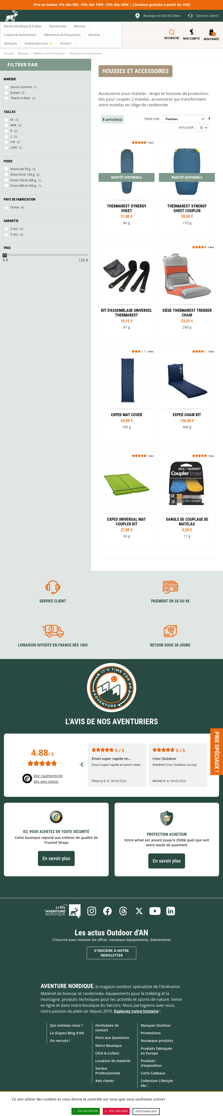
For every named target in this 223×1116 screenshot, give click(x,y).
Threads (123, 911)
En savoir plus (56, 858)
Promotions (151, 1033)
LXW (13, 147)
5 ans (14, 234)
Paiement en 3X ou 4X (170, 601)
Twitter (139, 911)
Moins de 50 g (20, 169)
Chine (14, 207)
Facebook (107, 911)
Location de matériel (112, 1060)
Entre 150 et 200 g (23, 180)
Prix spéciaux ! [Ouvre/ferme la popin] (216, 751)
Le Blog (62, 911)
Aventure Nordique (67, 986)
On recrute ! (60, 1040)
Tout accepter (85, 1111)
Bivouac (23, 53)
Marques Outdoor (156, 1025)
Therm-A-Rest (20, 98)
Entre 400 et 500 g (23, 185)
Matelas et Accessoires (49, 53)
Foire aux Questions (112, 1037)
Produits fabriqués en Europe (156, 1050)
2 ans (14, 228)
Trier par (151, 119)
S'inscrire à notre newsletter (111, 953)
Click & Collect (107, 1053)
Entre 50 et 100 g (22, 174)
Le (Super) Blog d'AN (67, 1033)
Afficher (186, 127)
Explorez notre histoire (136, 1011)
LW (12, 142)
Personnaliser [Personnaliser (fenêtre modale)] (146, 1111)
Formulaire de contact (107, 1027)
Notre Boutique (108, 1045)
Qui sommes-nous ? (66, 1025)
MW (13, 125)
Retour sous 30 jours (170, 645)
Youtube (155, 911)
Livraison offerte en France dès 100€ (53, 645)
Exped (14, 92)
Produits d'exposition (151, 1063)
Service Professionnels (107, 1070)
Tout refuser (116, 1111)
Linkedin (171, 911)
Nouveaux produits (157, 1040)
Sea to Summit (21, 87)
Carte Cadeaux (153, 1073)
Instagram (92, 911)
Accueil (9, 53)
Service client (52, 601)
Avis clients (104, 1080)
